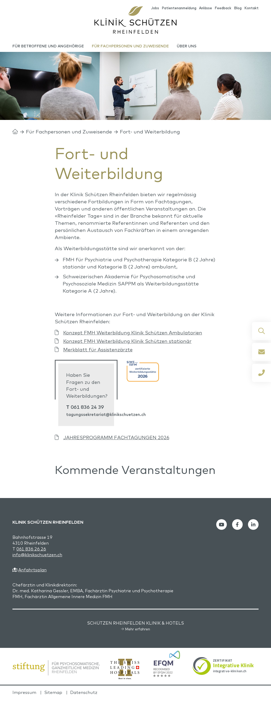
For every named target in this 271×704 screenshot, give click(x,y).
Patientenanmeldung (179, 8)
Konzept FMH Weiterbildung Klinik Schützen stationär (130, 345)
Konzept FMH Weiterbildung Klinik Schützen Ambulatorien (135, 337)
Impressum (24, 697)
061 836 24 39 (87, 412)
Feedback (223, 8)
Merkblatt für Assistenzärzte (99, 354)
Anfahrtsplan (32, 574)
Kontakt (251, 8)
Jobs (155, 8)
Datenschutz (83, 697)
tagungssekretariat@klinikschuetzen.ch (106, 419)
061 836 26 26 (31, 553)
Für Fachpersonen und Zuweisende (69, 136)
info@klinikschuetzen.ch (37, 559)
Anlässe (205, 8)
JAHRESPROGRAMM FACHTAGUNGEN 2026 (117, 442)
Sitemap (53, 697)
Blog (238, 8)
